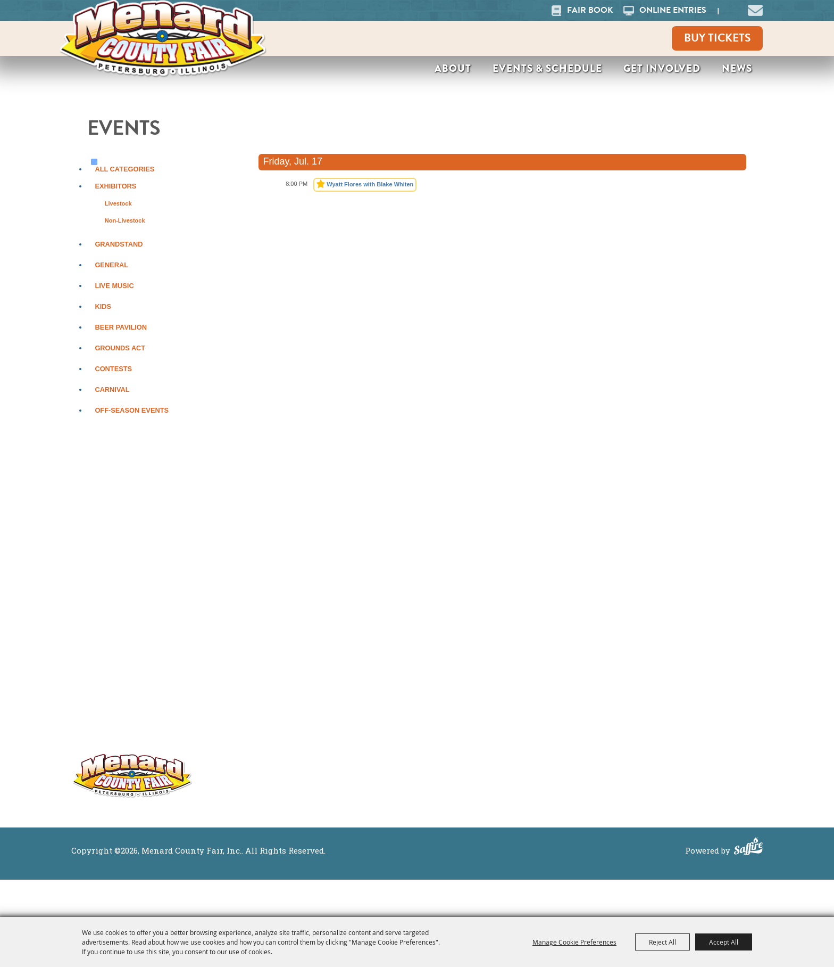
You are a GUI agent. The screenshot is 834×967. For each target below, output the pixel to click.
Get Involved (661, 68)
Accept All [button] (723, 942)
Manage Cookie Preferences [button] (574, 942)
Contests (113, 369)
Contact (552, 734)
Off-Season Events (132, 410)
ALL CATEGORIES (124, 169)
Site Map (662, 659)
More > (449, 673)
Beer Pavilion (121, 327)
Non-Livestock (125, 220)
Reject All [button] (662, 942)
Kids (103, 306)
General (111, 265)
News (737, 68)
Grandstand (119, 244)
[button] (755, 9)
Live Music (114, 286)
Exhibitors (115, 186)
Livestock (118, 203)
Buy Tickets (717, 37)
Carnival (112, 390)
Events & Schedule (547, 68)
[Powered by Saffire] (748, 847)
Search (731, 10)
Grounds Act (120, 348)
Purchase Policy (679, 689)
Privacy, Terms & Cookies (699, 674)
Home (548, 659)
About (453, 68)
